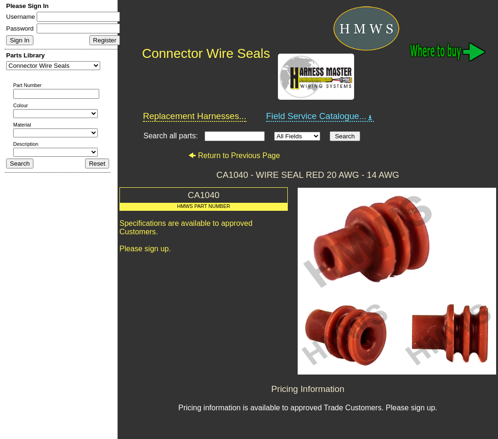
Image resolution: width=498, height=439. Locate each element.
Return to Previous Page (234, 156)
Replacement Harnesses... (194, 116)
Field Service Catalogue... (320, 116)
